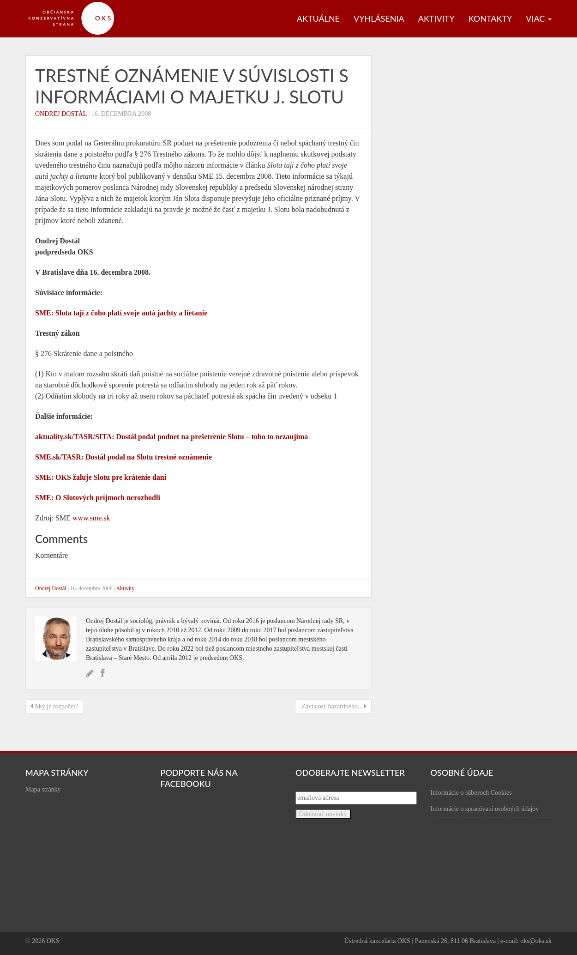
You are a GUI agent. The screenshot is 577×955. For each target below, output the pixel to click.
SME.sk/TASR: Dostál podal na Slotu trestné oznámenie (123, 457)
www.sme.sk (91, 518)
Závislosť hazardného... (333, 706)
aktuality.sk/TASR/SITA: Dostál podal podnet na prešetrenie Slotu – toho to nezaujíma (171, 437)
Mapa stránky (43, 789)
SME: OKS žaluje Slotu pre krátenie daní (100, 477)
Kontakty (490, 18)
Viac (539, 18)
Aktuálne (318, 18)
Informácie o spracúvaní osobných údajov (485, 808)
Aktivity (436, 18)
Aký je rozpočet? (54, 706)
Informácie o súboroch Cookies (471, 792)
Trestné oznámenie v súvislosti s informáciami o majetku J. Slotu (192, 86)
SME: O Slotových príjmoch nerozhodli (97, 498)
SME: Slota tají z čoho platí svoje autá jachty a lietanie (121, 313)
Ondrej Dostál (61, 113)
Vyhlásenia (379, 18)
